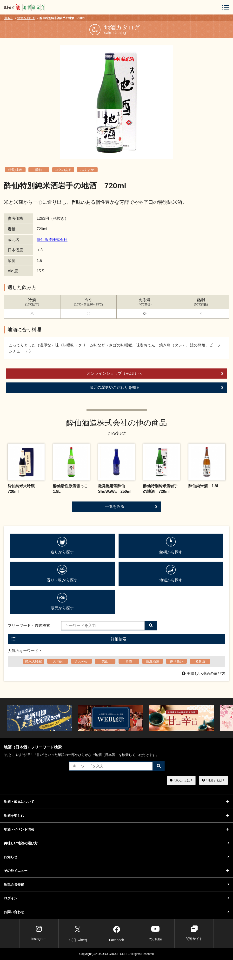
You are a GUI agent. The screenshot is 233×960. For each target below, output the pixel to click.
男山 (105, 661)
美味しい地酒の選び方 (203, 673)
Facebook (116, 933)
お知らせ (116, 857)
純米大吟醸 (33, 661)
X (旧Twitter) (77, 933)
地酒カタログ (26, 18)
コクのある (63, 170)
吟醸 (129, 661)
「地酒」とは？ (213, 780)
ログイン (116, 898)
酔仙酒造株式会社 (52, 240)
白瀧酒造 (152, 661)
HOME (8, 18)
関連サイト (194, 933)
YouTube (155, 933)
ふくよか (87, 170)
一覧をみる (131, 506)
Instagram (38, 933)
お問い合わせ (116, 912)
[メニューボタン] (226, 7)
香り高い (176, 661)
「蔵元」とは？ (181, 780)
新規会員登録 (116, 884)
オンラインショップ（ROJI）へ (155, 373)
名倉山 (200, 661)
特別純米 (15, 170)
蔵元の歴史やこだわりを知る (157, 387)
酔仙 (38, 170)
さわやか (81, 661)
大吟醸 (58, 661)
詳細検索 (69, 639)
